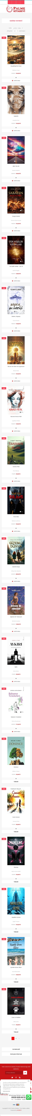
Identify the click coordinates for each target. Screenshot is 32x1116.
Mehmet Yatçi (16, 70)
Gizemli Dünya (16, 566)
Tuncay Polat (16, 821)
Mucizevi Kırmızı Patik (16, 416)
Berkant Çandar (16, 621)
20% (4, 37)
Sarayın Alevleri (16, 216)
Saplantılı (16, 116)
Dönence (16, 767)
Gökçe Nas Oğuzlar (16, 571)
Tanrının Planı (16, 466)
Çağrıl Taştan (16, 921)
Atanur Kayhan (16, 170)
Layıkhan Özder (16, 420)
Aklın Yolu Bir (16, 166)
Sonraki (19, 1038)
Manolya (16, 867)
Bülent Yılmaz (16, 771)
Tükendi (16, 781)
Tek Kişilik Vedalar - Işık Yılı (16, 266)
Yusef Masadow (16, 971)
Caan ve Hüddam (16, 1017)
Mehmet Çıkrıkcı (16, 521)
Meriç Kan (16, 1021)
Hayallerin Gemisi (16, 917)
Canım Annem (16, 817)
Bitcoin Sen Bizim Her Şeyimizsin (16, 366)
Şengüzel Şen (16, 120)
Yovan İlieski (16, 320)
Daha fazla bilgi (6, 1091)
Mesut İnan (16, 370)
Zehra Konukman (16, 721)
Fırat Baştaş (16, 471)
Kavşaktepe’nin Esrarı (16, 66)
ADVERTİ (19, 1110)
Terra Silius (16, 516)
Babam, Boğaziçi (16, 316)
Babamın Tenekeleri (16, 717)
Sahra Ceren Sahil (16, 871)
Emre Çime (16, 671)
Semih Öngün (16, 270)
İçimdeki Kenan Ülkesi (16, 967)
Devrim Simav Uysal (16, 220)
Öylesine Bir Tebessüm (16, 617)
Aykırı (16, 667)
